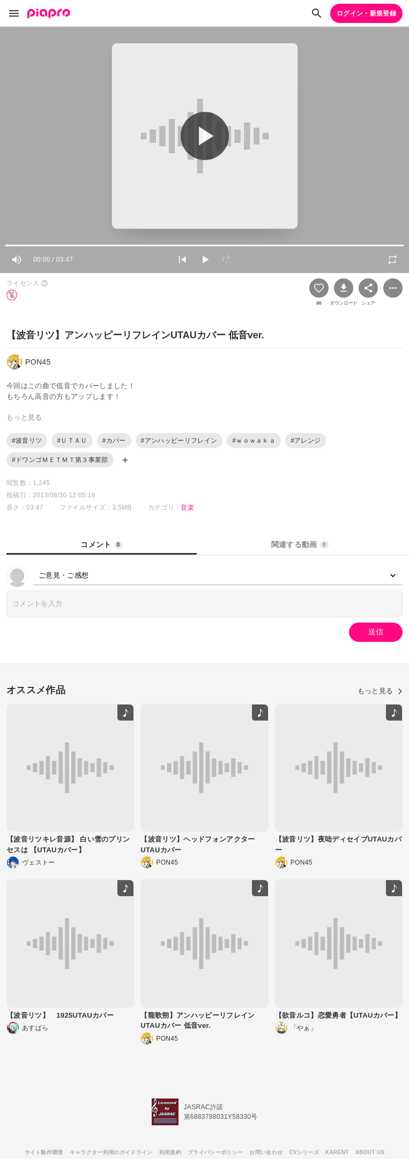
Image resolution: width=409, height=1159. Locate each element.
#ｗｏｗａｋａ (254, 440)
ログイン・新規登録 (366, 13)
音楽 (187, 507)
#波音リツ (27, 440)
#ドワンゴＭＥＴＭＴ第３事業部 (60, 460)
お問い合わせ (265, 1152)
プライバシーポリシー (215, 1152)
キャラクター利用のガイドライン (111, 1152)
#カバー (114, 440)
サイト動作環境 (44, 1152)
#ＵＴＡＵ (72, 440)
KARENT (337, 1152)
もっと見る (380, 691)
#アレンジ (306, 440)
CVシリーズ (304, 1152)
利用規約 (170, 1152)
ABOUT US (370, 1152)
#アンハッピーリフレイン (179, 440)
